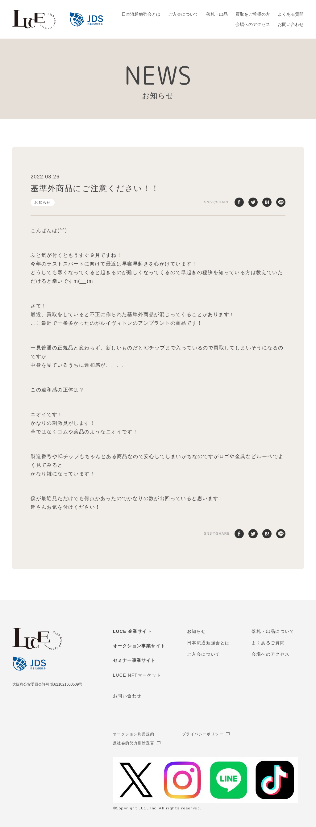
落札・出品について (273, 631)
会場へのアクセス (252, 24)
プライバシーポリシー (202, 734)
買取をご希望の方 (252, 14)
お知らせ (42, 202)
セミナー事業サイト (134, 660)
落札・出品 (217, 14)
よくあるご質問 (268, 642)
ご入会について (183, 14)
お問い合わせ (291, 24)
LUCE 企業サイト (132, 631)
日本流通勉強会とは (141, 14)
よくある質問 (291, 14)
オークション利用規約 (133, 734)
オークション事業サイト (139, 645)
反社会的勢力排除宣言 (133, 743)
